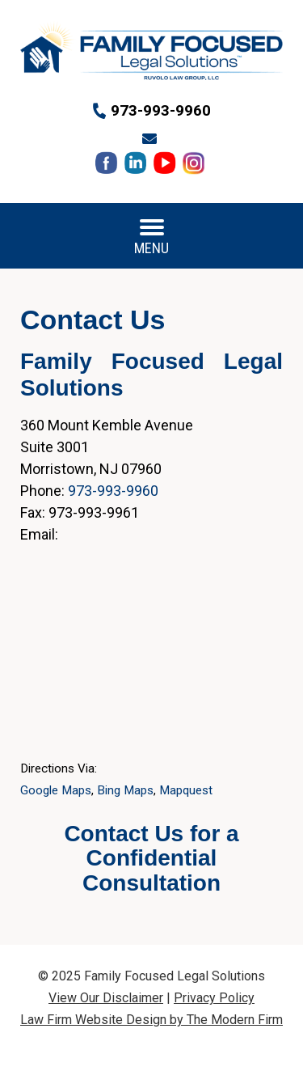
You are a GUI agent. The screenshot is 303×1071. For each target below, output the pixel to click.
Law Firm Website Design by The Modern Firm (151, 1019)
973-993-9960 (161, 110)
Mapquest (186, 790)
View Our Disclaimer (105, 997)
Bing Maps (125, 790)
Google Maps (55, 790)
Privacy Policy (214, 997)
